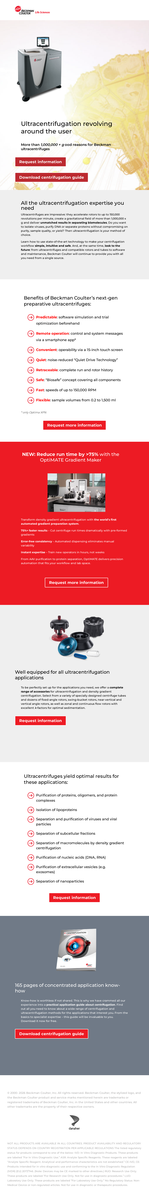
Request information (40, 161)
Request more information (74, 425)
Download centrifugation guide (51, 177)
